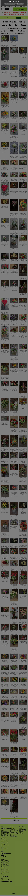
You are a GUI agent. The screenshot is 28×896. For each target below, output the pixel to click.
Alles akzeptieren (20, 3)
